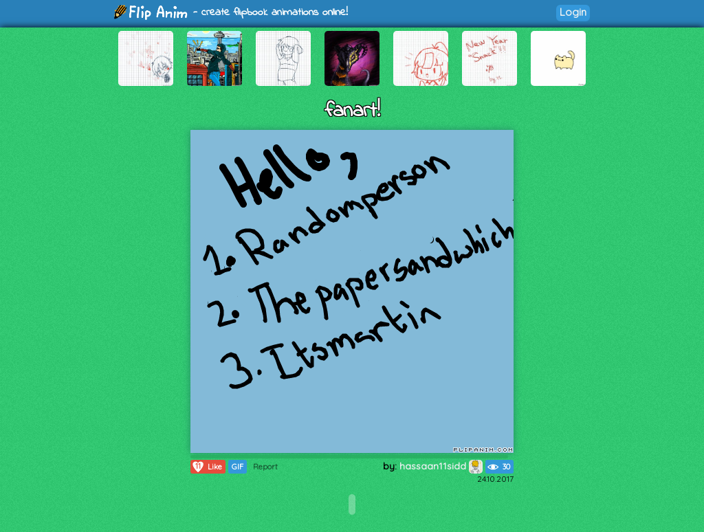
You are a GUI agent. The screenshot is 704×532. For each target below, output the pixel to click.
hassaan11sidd (441, 466)
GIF (237, 467)
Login (573, 12)
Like (206, 467)
